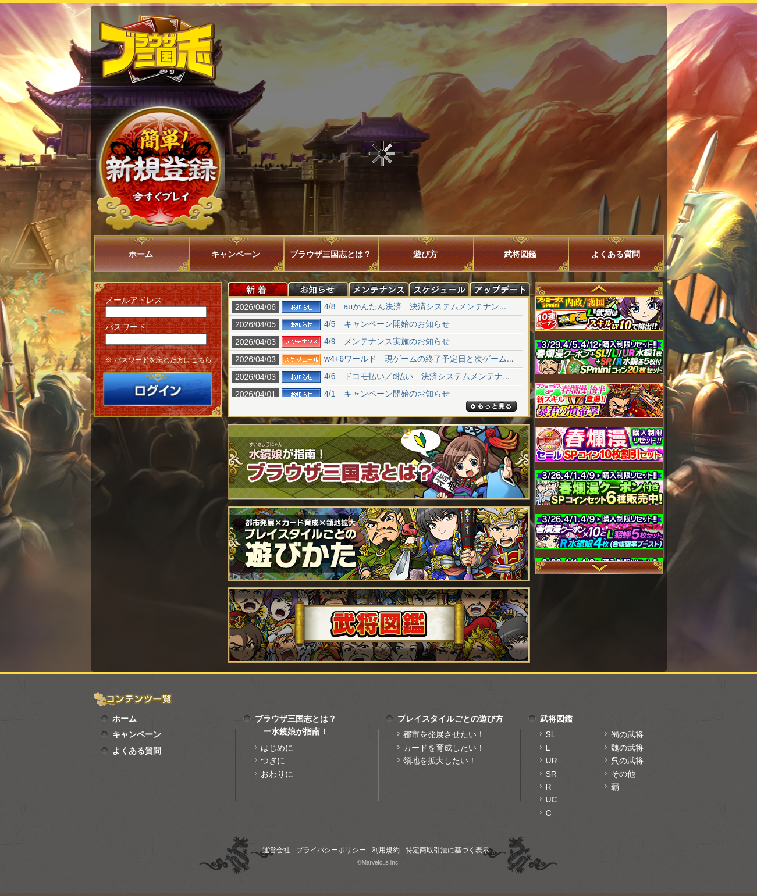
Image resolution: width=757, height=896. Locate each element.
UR (551, 760)
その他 (623, 774)
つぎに (273, 760)
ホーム (141, 254)
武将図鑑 (520, 254)
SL (551, 734)
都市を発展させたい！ (444, 734)
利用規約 (386, 850)
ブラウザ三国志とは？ (330, 254)
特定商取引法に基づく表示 (447, 850)
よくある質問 (615, 254)
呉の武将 (627, 760)
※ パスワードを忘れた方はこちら (158, 360)
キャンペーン (235, 254)
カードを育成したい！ (444, 747)
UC (551, 799)
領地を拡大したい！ (440, 760)
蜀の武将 (627, 734)
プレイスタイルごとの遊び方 (450, 718)
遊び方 (425, 254)
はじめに (277, 747)
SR (551, 774)
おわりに (277, 774)
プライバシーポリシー (331, 850)
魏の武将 (627, 747)
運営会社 (276, 850)
